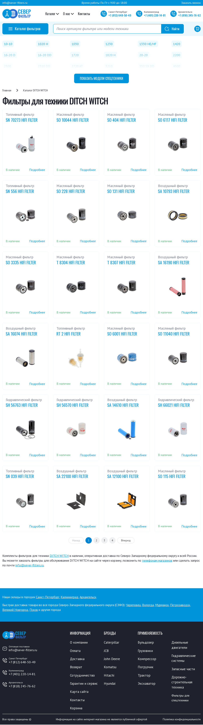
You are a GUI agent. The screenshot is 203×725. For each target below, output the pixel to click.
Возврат (76, 667)
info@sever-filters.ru (14, 3)
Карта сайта (79, 692)
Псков (34, 610)
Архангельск (88, 597)
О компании (79, 642)
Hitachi (109, 675)
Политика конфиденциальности (182, 719)
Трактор (144, 675)
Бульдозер (146, 642)
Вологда (148, 605)
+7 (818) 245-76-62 (22, 686)
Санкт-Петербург (47, 597)
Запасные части (183, 669)
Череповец (133, 605)
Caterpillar (111, 642)
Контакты (84, 13)
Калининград (69, 597)
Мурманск (162, 605)
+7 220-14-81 (155, 15)
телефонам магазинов (157, 560)
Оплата (75, 651)
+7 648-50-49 (119, 15)
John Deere (112, 659)
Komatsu (110, 667)
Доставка (77, 659)
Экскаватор (146, 684)
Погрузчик (145, 667)
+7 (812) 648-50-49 (22, 662)
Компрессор (147, 659)
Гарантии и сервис (84, 684)
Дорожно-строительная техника (181, 682)
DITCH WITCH (59, 556)
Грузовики (145, 651)
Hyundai (109, 684)
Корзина (76, 708)
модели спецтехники (101, 78)
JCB (106, 651)
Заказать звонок (191, 3)
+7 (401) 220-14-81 (22, 674)
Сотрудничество (82, 675)
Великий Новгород (15, 610)
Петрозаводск (180, 605)
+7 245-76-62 (189, 15)
